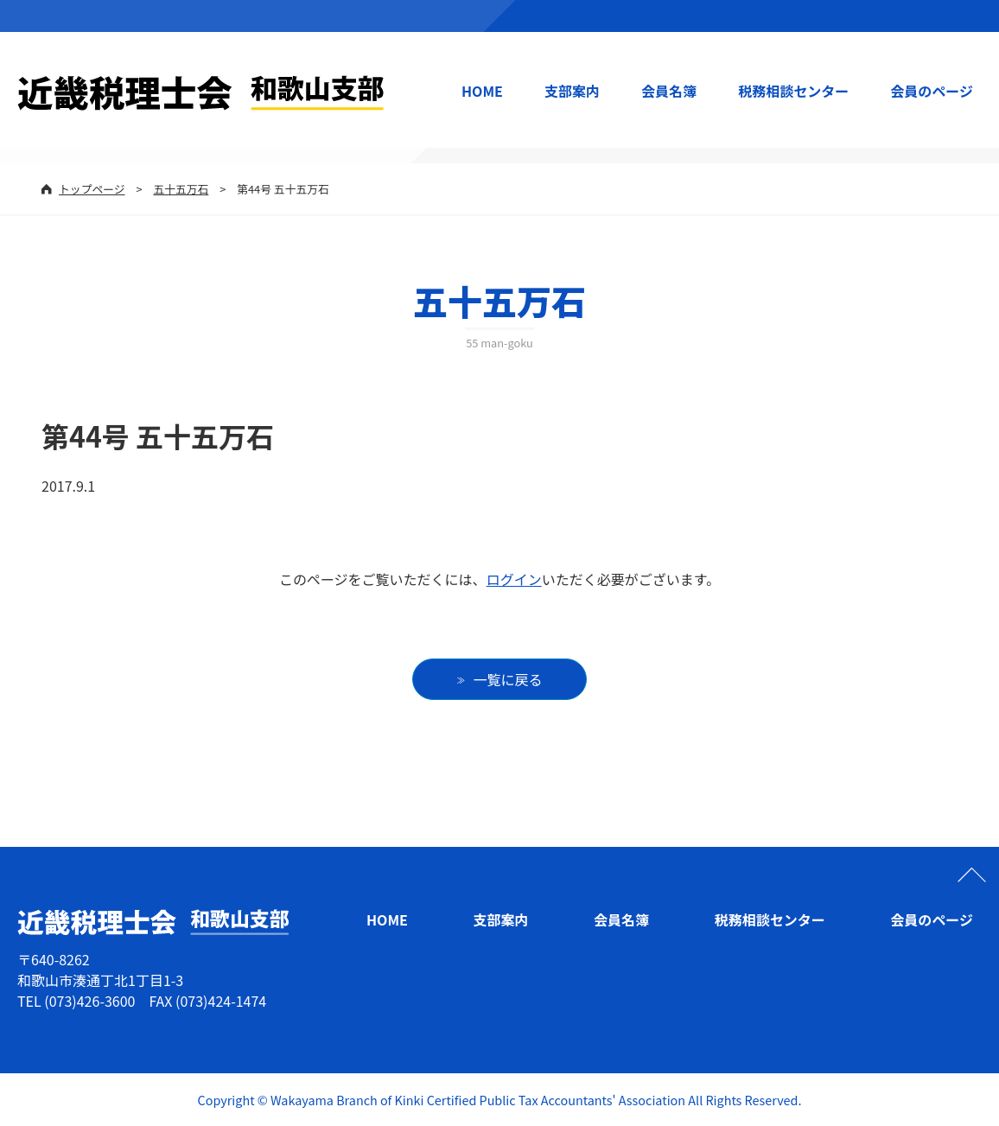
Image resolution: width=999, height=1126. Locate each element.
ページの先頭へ (971, 874)
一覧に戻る (508, 679)
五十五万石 (180, 189)
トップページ (92, 189)
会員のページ (931, 90)
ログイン (514, 579)
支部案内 (572, 90)
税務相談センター (793, 90)
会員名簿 (669, 90)
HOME (482, 90)
